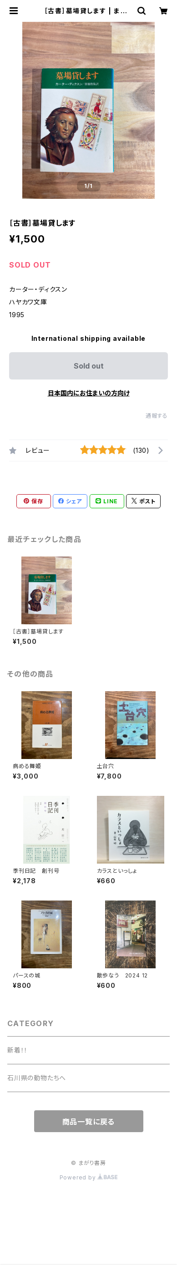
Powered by (89, 1177)
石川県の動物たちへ (36, 1078)
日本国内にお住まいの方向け (89, 393)
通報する (157, 415)
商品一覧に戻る (88, 1121)
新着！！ (17, 1050)
